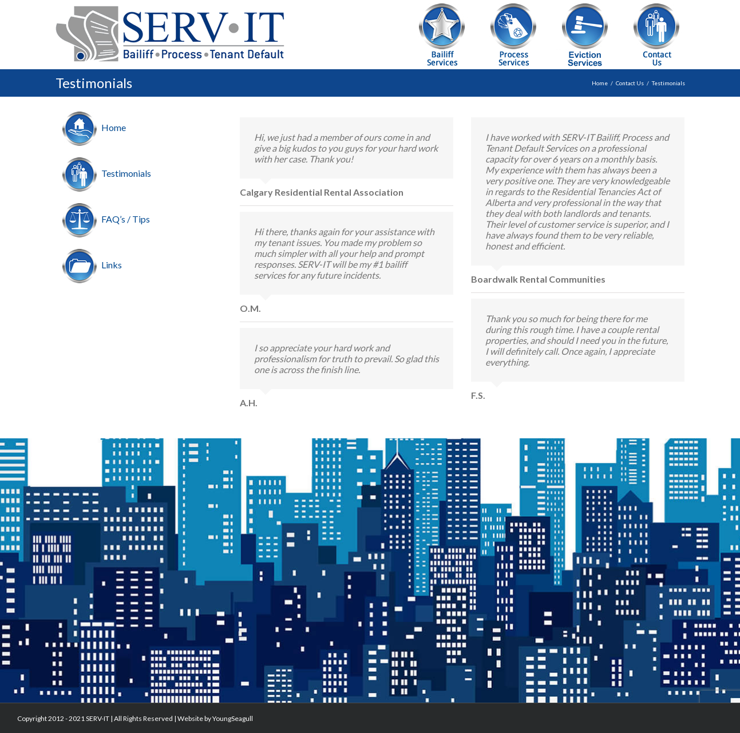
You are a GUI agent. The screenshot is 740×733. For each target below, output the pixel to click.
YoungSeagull (232, 718)
